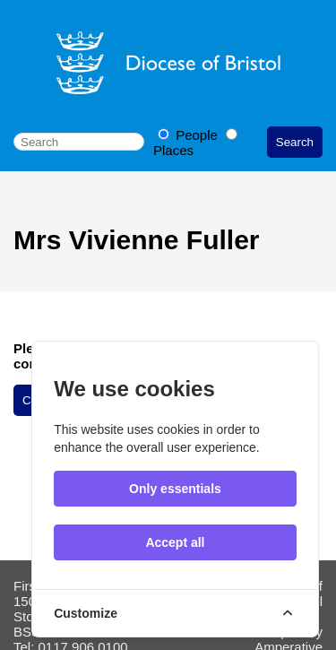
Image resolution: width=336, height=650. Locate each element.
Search (295, 142)
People (189, 135)
